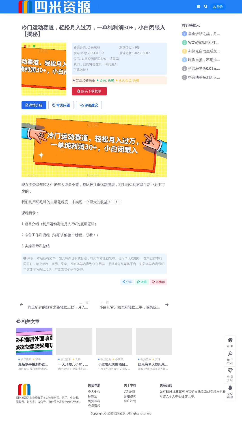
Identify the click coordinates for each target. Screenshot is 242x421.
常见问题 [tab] (61, 105)
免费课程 (94, 401)
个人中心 (94, 391)
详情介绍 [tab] (34, 105)
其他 (157, 359)
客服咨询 (130, 396)
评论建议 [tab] (89, 105)
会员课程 (94, 405)
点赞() (158, 282)
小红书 (119, 359)
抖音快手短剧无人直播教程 (209, 77)
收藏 (142, 282)
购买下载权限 (89, 91)
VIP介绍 (129, 391)
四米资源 (119, 413)
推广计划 (130, 401)
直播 (78, 359)
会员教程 (94, 47)
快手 (38, 359)
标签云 (92, 396)
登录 (218, 7)
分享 (127, 282)
